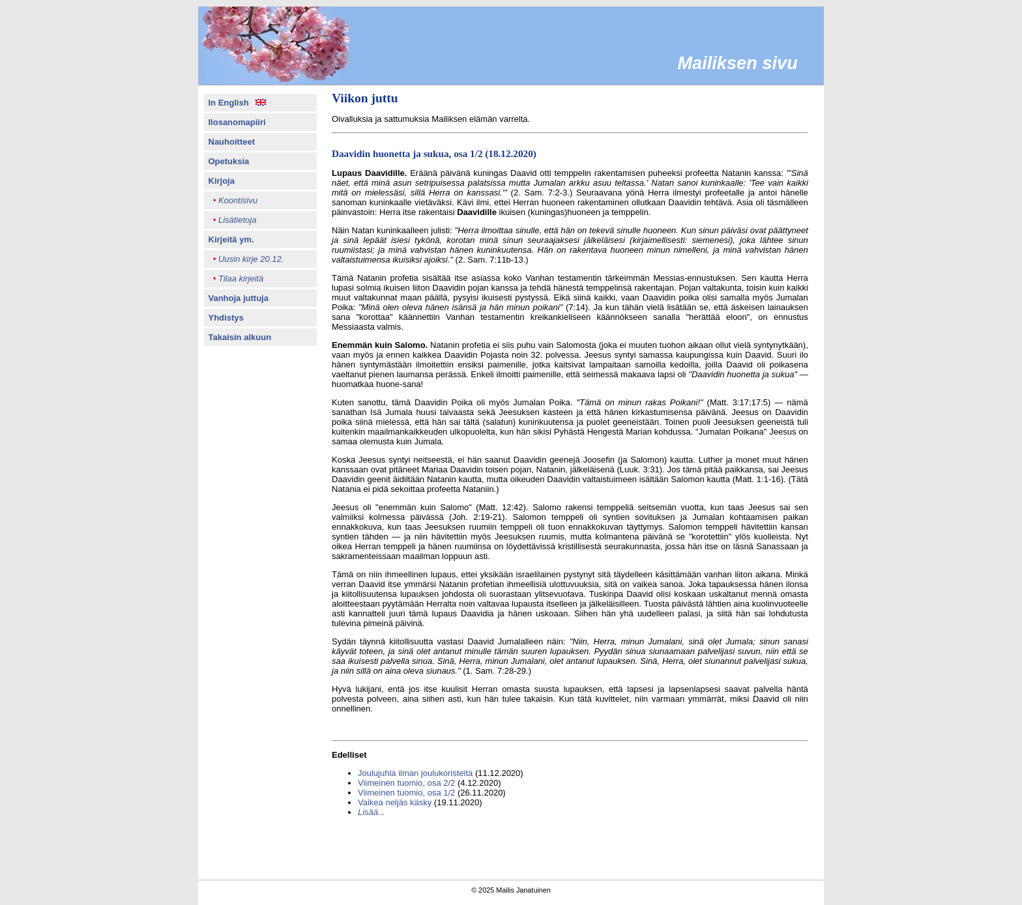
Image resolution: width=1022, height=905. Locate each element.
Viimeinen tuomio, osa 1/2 (406, 792)
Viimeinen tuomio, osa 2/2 (406, 783)
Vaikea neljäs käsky (394, 802)
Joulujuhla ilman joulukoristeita (415, 773)
